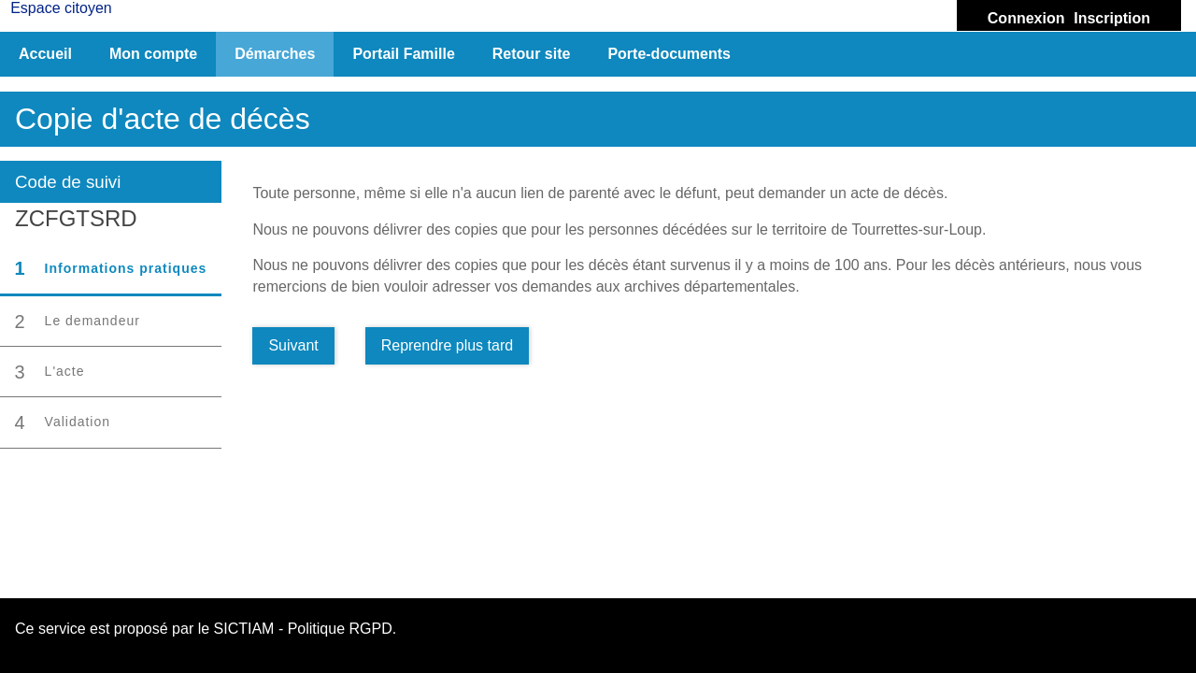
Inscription (1112, 18)
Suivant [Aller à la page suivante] (293, 345)
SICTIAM (244, 629)
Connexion (1026, 18)
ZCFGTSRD (76, 218)
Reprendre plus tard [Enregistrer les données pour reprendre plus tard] (447, 345)
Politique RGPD (340, 629)
